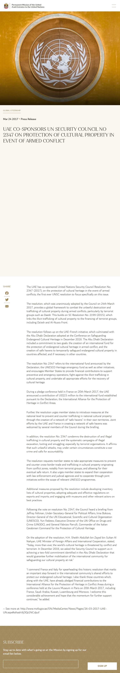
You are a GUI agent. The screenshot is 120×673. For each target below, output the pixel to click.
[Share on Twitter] (7, 300)
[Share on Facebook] (7, 294)
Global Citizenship (12, 110)
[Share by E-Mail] (7, 307)
